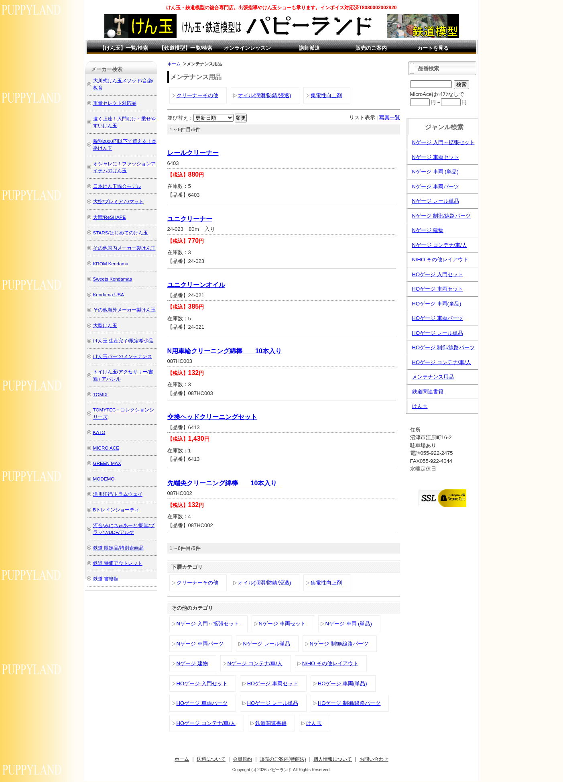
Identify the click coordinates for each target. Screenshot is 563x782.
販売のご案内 (371, 48)
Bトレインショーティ (116, 509)
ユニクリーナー (189, 219)
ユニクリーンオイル (196, 284)
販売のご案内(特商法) (283, 759)
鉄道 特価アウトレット (117, 563)
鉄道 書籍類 (105, 578)
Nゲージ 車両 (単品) (348, 624)
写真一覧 (389, 117)
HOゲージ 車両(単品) (342, 683)
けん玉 (314, 723)
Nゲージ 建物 (192, 663)
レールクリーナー (193, 152)
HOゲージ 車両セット (272, 683)
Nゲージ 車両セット (282, 624)
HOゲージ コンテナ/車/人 (206, 723)
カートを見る (433, 48)
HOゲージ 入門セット (202, 683)
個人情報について (332, 759)
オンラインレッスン (247, 48)
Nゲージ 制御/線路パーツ (339, 644)
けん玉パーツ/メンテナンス (122, 356)
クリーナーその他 (197, 95)
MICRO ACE (106, 447)
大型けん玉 (105, 325)
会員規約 (242, 759)
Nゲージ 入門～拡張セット (208, 624)
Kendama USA (108, 294)
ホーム (174, 63)
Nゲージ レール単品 (266, 644)
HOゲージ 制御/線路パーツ (349, 703)
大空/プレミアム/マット (118, 201)
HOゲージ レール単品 (272, 703)
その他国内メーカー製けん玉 (124, 247)
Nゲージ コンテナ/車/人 (255, 663)
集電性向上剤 (326, 95)
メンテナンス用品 (433, 377)
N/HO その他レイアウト (330, 663)
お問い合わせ (374, 759)
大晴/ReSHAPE (109, 217)
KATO (99, 432)
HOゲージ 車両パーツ (202, 703)
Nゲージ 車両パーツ (200, 644)
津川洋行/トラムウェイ (117, 494)
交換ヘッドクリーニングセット (212, 416)
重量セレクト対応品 (114, 103)
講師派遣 (309, 48)
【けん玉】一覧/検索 (124, 48)
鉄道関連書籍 (271, 723)
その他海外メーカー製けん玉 (124, 309)
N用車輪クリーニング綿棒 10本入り (224, 351)
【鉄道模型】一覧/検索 (186, 48)
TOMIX (100, 394)
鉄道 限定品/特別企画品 (118, 547)
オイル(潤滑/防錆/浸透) (264, 95)
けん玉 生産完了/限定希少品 (123, 340)
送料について (211, 759)
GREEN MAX (107, 463)
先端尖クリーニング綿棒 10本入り (222, 483)
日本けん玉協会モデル (117, 186)
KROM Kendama (110, 263)
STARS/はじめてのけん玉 (120, 232)
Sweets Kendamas (112, 278)
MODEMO (104, 478)
